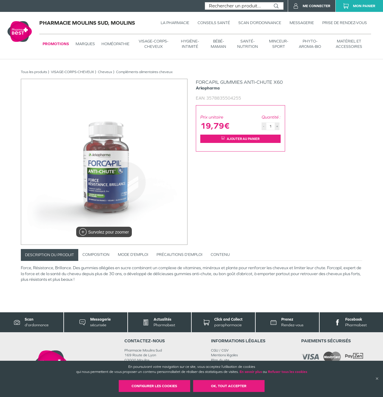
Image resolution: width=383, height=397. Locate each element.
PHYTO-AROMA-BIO (310, 44)
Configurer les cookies (154, 386)
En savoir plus (251, 372)
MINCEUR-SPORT (278, 44)
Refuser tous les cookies (287, 372)
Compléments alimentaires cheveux (144, 72)
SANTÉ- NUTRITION (247, 44)
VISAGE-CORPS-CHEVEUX (153, 44)
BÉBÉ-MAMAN (218, 44)
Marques (85, 44)
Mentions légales (224, 355)
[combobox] (237, 6)
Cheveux (105, 72)
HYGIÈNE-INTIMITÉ (190, 44)
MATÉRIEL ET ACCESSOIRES (349, 44)
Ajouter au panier (240, 138)
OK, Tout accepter (228, 386)
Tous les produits (34, 72)
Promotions (56, 44)
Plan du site (220, 360)
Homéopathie (115, 44)
